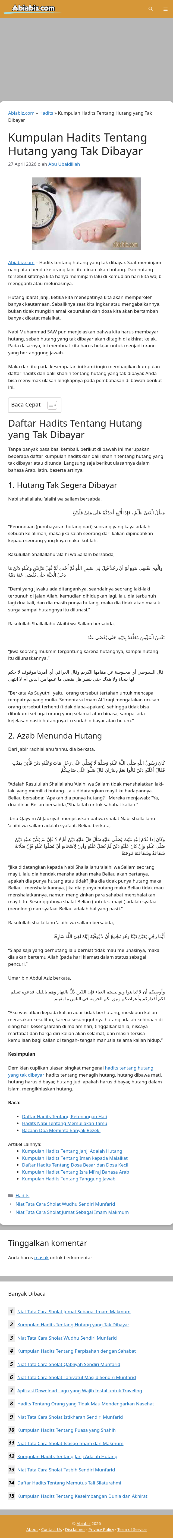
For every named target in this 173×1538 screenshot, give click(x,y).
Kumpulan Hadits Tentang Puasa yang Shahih (66, 1430)
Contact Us (51, 1529)
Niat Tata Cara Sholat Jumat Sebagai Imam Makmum (72, 1212)
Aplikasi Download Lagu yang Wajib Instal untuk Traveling (79, 1390)
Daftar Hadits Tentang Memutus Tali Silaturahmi (69, 1483)
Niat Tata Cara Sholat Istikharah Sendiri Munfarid (70, 1417)
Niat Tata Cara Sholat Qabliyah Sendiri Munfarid (68, 1364)
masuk (41, 1257)
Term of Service (132, 1529)
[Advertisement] (86, 61)
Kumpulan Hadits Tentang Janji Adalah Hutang (67, 1456)
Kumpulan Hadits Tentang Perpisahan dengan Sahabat (76, 1351)
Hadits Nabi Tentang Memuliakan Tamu (64, 1123)
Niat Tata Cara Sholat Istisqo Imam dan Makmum (70, 1443)
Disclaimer (75, 1529)
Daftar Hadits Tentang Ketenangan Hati (64, 1116)
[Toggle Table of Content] (49, 405)
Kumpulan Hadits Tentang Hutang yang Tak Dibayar (73, 1324)
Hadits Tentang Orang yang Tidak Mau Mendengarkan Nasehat (85, 1404)
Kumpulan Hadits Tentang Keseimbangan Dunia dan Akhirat (82, 1496)
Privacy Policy (101, 1529)
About (32, 1529)
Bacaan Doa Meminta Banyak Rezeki (61, 1130)
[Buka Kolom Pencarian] (150, 9)
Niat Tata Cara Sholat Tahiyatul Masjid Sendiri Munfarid (76, 1377)
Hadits (46, 113)
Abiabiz (83, 1523)
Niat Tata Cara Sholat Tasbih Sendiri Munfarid (66, 1470)
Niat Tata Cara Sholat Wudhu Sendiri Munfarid (65, 1204)
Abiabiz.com (21, 113)
